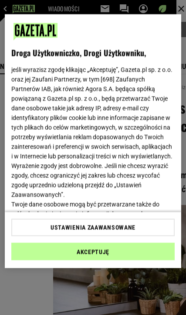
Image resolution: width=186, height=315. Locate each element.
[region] (93, 141)
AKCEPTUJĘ (93, 251)
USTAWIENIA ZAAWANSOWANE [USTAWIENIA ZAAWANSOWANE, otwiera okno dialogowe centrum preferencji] (93, 227)
